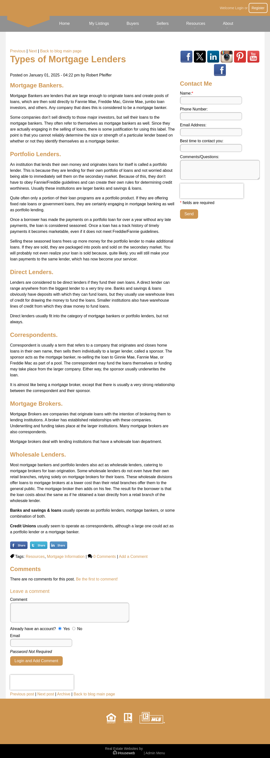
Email (15, 636)
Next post (45, 694)
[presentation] (42, 682)
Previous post (22, 694)
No (79, 629)
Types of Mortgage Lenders (68, 59)
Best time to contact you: (201, 141)
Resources (35, 556)
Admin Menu (155, 753)
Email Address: (193, 125)
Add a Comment (133, 556)
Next (33, 51)
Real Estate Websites (121, 749)
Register (258, 8)
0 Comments (104, 556)
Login (239, 8)
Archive (63, 694)
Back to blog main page (61, 51)
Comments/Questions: (199, 157)
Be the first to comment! (97, 579)
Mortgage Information (66, 556)
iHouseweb (124, 753)
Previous (18, 51)
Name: (186, 93)
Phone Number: (194, 109)
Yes (66, 629)
